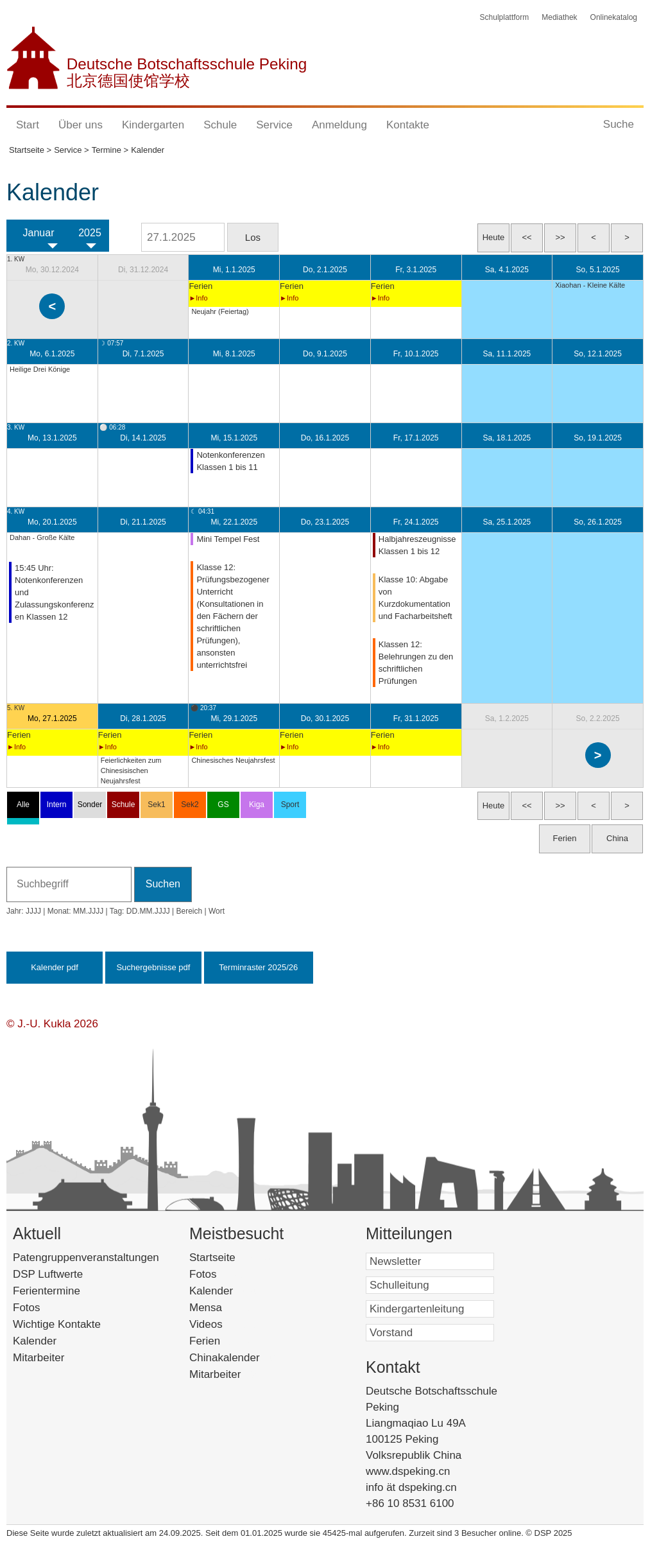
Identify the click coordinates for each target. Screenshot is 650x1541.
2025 (89, 232)
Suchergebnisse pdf (153, 967)
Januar (39, 232)
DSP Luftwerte (48, 1274)
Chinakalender (241, 1357)
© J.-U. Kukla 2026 (52, 1024)
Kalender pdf (54, 967)
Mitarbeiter (38, 1358)
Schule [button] (220, 125)
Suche (618, 124)
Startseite (234, 1257)
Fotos (26, 1308)
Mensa (225, 1307)
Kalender (34, 1341)
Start (27, 125)
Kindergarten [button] (153, 125)
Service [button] (274, 125)
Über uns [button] (80, 125)
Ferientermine (46, 1291)
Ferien (221, 1341)
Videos (225, 1324)
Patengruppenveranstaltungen (86, 1257)
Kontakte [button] (407, 125)
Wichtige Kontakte (57, 1324)
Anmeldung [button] (339, 125)
